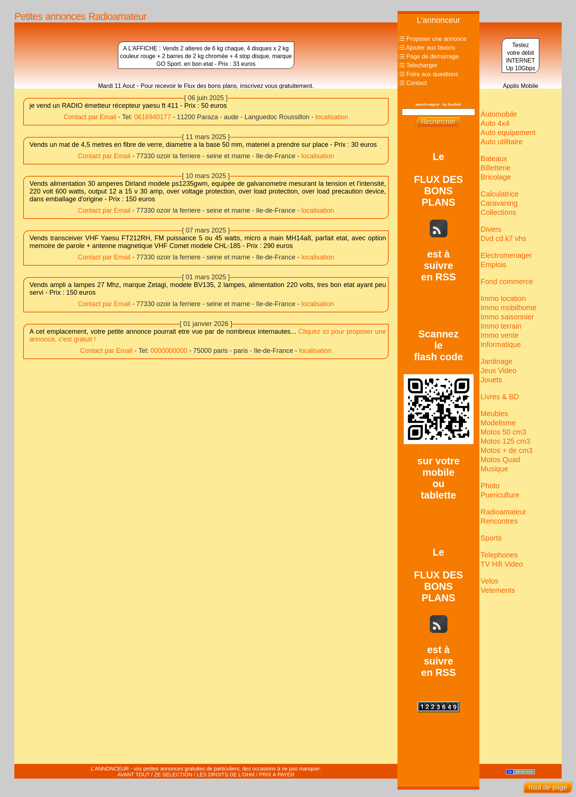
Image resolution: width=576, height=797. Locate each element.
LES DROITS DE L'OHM (226, 774)
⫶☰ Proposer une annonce (432, 38)
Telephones (499, 555)
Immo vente (499, 335)
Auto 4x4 (494, 123)
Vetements (497, 590)
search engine (427, 104)
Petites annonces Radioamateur (80, 16)
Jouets (491, 380)
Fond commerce (506, 281)
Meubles (494, 414)
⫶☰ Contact (412, 82)
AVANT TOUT (134, 774)
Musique (494, 469)
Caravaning (499, 203)
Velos (489, 581)
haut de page (548, 787)
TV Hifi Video (501, 564)
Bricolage (495, 177)
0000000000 (169, 350)
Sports (490, 538)
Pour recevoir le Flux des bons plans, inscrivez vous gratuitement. (227, 85)
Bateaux (493, 159)
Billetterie (495, 168)
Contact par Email (90, 117)
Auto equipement (508, 132)
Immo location (503, 298)
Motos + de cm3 (506, 450)
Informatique (500, 344)
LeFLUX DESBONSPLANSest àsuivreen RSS (438, 217)
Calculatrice (499, 194)
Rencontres (499, 521)
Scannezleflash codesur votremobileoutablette (439, 415)
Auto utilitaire (501, 142)
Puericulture (499, 495)
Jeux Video (498, 370)
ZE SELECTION (173, 774)
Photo (490, 486)
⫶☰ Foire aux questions (428, 74)
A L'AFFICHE (141, 48)
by (452, 104)
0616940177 (152, 117)
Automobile (498, 114)
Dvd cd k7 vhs (503, 238)
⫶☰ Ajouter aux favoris (427, 47)
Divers (490, 229)
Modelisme (498, 423)
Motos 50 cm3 (503, 432)
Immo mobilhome (508, 308)
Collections (498, 212)
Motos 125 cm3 (505, 441)
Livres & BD (499, 397)
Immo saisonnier (507, 317)
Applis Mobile (520, 85)
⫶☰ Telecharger (418, 65)
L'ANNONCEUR (110, 769)
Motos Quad (500, 460)
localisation (332, 117)
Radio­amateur (503, 512)
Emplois (493, 265)
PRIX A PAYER (276, 774)
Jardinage (496, 361)
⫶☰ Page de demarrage (428, 56)
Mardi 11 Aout (116, 85)
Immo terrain (500, 326)
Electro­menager (506, 255)
